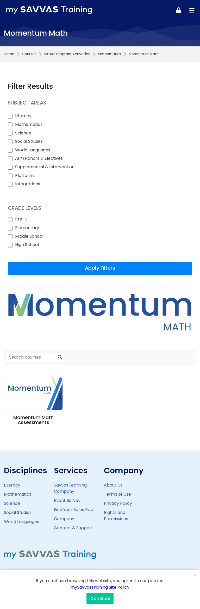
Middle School (29, 236)
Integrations (27, 184)
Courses (29, 54)
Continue (100, 598)
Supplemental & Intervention (44, 167)
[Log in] (178, 10)
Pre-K (21, 219)
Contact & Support (73, 528)
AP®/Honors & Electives (39, 158)
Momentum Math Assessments (33, 420)
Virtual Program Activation (67, 54)
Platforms (25, 176)
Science (23, 133)
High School (27, 245)
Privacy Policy (118, 503)
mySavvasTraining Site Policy (100, 587)
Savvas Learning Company (70, 488)
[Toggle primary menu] (192, 10)
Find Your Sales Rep (73, 510)
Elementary (27, 228)
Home (9, 54)
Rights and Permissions (116, 515)
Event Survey (67, 500)
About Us (113, 485)
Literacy (23, 116)
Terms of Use (117, 494)
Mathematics (109, 54)
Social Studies (29, 141)
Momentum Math (144, 54)
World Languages (32, 150)
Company (64, 519)
